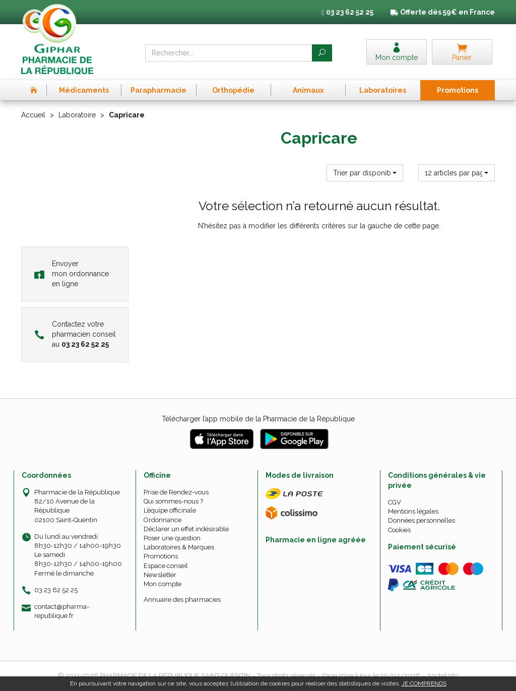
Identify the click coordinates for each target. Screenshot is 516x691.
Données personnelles (421, 520)
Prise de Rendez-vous (176, 492)
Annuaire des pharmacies (182, 599)
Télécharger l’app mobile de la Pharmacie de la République (258, 419)
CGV (394, 502)
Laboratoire (77, 115)
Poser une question (172, 538)
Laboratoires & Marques (179, 547)
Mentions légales (413, 511)
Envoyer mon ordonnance (71, 274)
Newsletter (160, 575)
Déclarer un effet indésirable (186, 529)
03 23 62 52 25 (56, 590)
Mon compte (162, 584)
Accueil (33, 115)
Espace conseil (166, 566)
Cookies (399, 530)
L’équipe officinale (170, 510)
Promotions (161, 556)
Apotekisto (442, 675)
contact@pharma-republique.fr (61, 610)
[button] (365, 172)
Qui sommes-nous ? (173, 501)
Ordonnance (162, 520)
